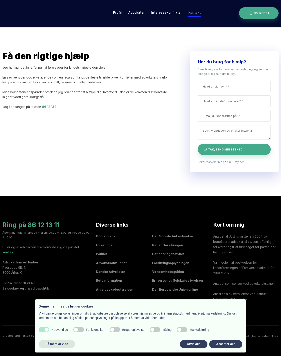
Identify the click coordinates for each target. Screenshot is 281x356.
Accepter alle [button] (225, 344)
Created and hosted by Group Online (27, 335)
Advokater (136, 12)
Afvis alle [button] (193, 344)
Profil (117, 12)
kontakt (8, 252)
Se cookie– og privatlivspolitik (25, 288)
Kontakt (194, 12)
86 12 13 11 (50, 107)
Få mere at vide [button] (57, 344)
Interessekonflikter (166, 12)
